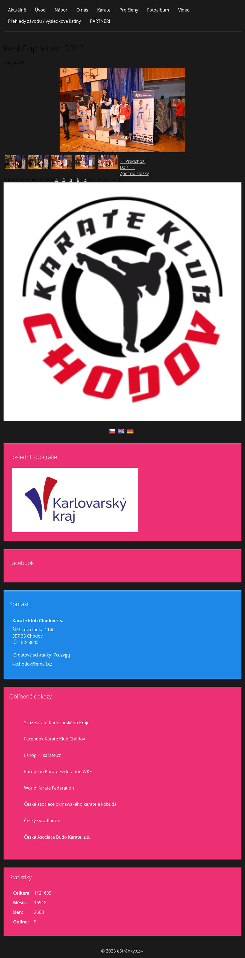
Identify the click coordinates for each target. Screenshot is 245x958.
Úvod (40, 10)
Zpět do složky (134, 173)
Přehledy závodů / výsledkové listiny (44, 21)
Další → (127, 167)
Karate (103, 10)
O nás (82, 10)
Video (183, 10)
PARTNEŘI (100, 21)
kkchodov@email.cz (32, 664)
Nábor (61, 10)
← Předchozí (132, 161)
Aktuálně (17, 10)
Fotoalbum (158, 10)
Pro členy (128, 10)
